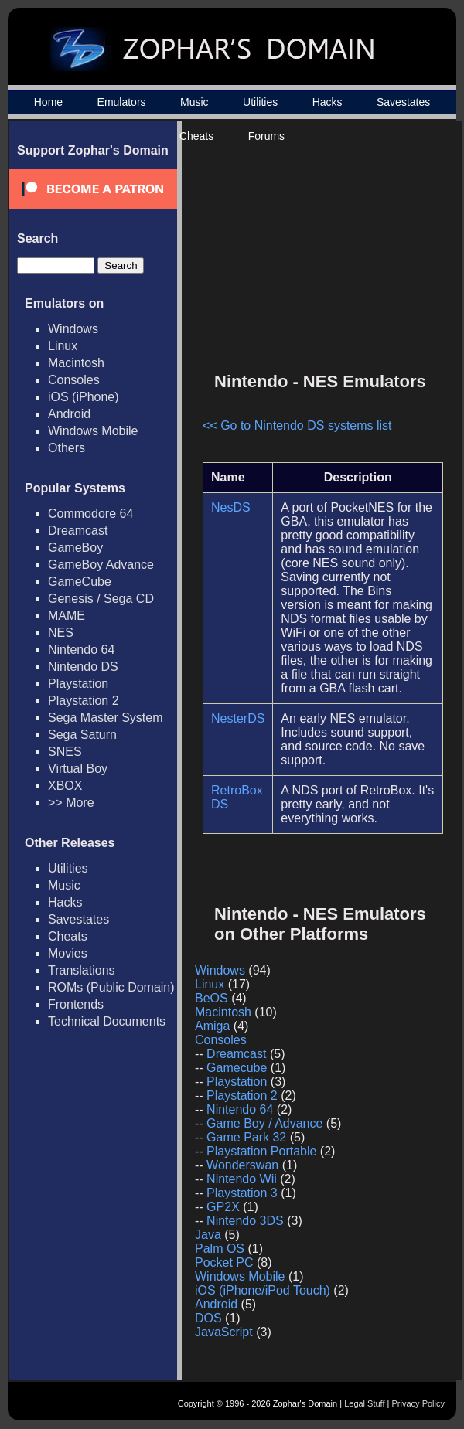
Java (208, 1234)
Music (194, 102)
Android (69, 413)
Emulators (121, 102)
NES (60, 632)
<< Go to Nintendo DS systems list (297, 425)
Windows (73, 328)
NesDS (231, 507)
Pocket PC (224, 1262)
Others (66, 447)
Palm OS (219, 1248)
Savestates (403, 102)
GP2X (223, 1206)
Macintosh (76, 362)
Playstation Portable (261, 1151)
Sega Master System (105, 717)
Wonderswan (242, 1165)
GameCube (79, 581)
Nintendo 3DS (245, 1220)
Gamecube (236, 1067)
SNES (65, 751)
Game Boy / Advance (264, 1123)
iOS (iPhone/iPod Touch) (262, 1290)
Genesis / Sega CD (101, 598)
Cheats (196, 136)
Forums (266, 136)
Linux (62, 345)
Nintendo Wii (241, 1179)
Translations (81, 970)
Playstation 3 (242, 1192)
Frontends (76, 1004)
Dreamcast (77, 530)
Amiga (212, 1026)
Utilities (260, 102)
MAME (66, 615)
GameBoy (75, 547)
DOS (208, 1318)
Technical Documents (106, 1021)
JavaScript (224, 1332)
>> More (71, 802)
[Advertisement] (315, 252)
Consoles (74, 379)
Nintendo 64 (81, 649)
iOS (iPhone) (83, 396)
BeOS (211, 998)
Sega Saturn (82, 734)
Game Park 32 (246, 1137)
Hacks (327, 102)
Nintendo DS (83, 666)
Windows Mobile (93, 430)
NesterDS (237, 718)
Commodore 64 (90, 513)
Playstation (78, 683)
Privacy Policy (418, 1403)
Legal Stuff (364, 1403)
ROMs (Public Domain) (111, 987)
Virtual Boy (77, 768)
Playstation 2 (83, 700)
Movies (67, 953)
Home (48, 102)
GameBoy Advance (101, 564)
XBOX (65, 785)
